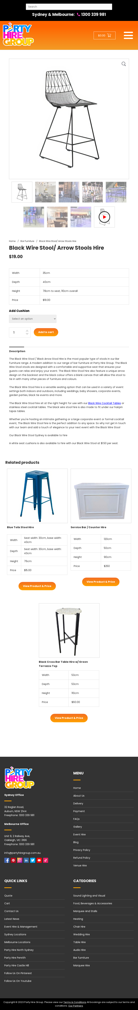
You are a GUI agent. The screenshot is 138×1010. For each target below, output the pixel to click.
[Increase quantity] (27, 331)
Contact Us (11, 911)
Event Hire (79, 834)
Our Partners (75, 1005)
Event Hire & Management (20, 926)
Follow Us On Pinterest (18, 973)
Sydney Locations (15, 934)
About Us (78, 796)
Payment (79, 811)
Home (77, 788)
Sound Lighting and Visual (89, 895)
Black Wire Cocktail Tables (104, 403)
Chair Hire (79, 926)
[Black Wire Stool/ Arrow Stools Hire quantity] (20, 332)
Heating (78, 919)
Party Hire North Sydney (19, 950)
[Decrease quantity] (27, 334)
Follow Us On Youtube (17, 981)
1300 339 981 (91, 14)
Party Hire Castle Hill (16, 965)
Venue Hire (80, 865)
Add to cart (46, 332)
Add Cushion (19, 311)
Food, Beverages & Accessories (92, 903)
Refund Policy (81, 858)
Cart (7, 903)
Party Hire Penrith (15, 957)
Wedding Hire (81, 934)
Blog (76, 842)
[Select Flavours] (32, 319)
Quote (8, 895)
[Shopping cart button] (105, 35)
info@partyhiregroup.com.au (22, 853)
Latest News (11, 919)
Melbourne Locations (17, 942)
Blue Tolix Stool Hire (20, 527)
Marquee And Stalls (85, 911)
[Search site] (69, 7)
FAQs (76, 819)
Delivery (78, 803)
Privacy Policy (81, 850)
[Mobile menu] (128, 35)
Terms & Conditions (74, 1002)
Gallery (77, 827)
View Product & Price (37, 586)
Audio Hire (79, 950)
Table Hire (79, 942)
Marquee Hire (81, 965)
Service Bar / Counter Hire (88, 527)
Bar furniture (81, 957)
